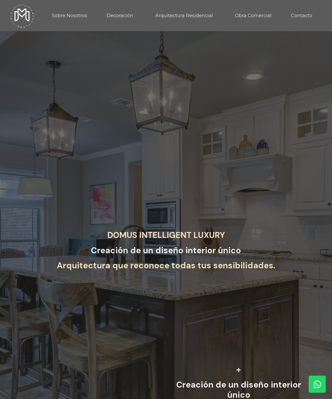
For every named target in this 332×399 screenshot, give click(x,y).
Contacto (301, 15)
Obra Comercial (253, 15)
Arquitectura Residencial (184, 15)
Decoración (120, 15)
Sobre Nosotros (69, 15)
